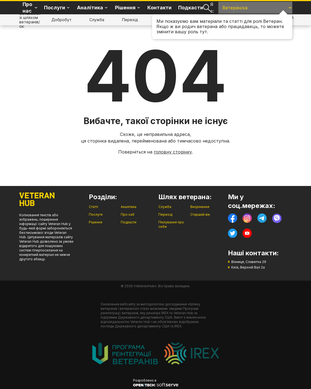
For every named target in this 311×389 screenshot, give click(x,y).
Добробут (61, 19)
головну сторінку (173, 152)
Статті (93, 207)
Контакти (159, 7)
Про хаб (127, 214)
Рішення (95, 222)
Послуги (96, 214)
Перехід (130, 19)
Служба (96, 19)
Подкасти (190, 7)
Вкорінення (199, 207)
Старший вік (200, 214)
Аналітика (128, 207)
